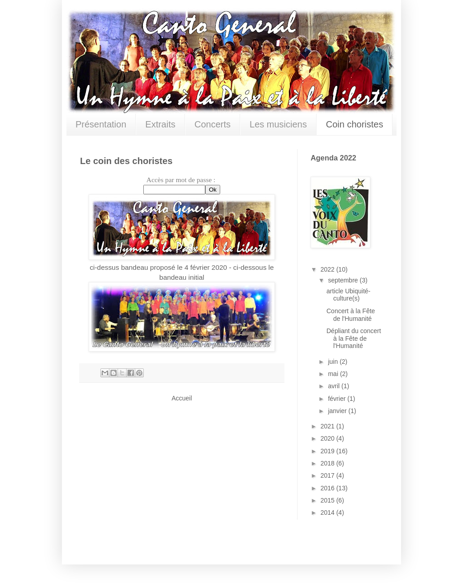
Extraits (160, 124)
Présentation (101, 124)
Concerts (212, 124)
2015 (328, 500)
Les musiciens (278, 124)
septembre (343, 280)
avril (334, 386)
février (337, 398)
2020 (328, 438)
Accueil (181, 398)
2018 (328, 463)
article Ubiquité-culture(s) (348, 294)
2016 (328, 488)
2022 (328, 269)
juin (334, 361)
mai (334, 373)
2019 (328, 451)
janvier (338, 410)
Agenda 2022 (333, 158)
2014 (328, 512)
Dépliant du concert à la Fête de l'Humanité (353, 338)
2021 (328, 426)
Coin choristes (354, 124)
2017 (328, 475)
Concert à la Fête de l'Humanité (350, 314)
